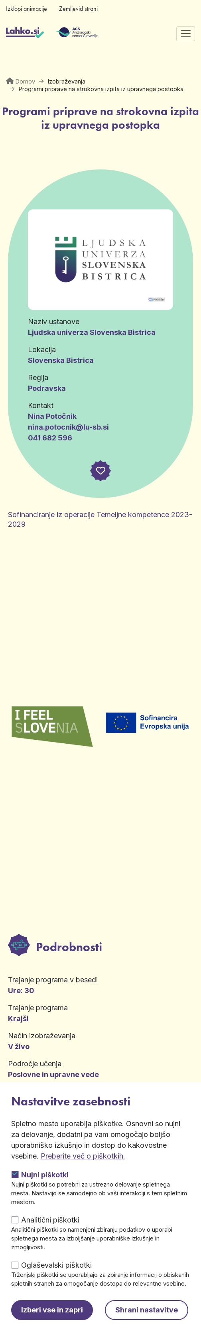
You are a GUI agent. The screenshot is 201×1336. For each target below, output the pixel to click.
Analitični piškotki (50, 1220)
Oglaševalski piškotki (56, 1265)
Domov (25, 81)
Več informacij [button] (58, 995)
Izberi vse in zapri (52, 1310)
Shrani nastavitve (146, 1310)
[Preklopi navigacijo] (185, 33)
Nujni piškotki (45, 1175)
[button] (100, 471)
